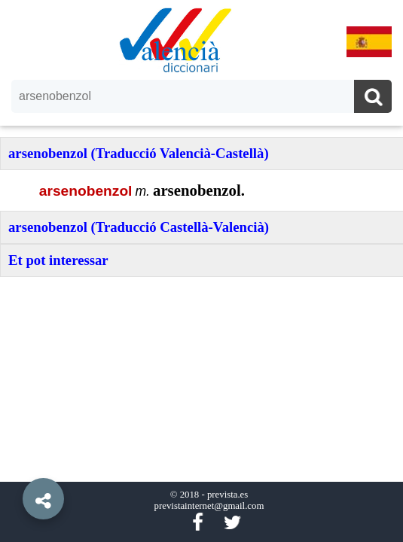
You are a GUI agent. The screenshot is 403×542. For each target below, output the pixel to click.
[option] (201, 271)
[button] (15, 464)
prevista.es (227, 494)
